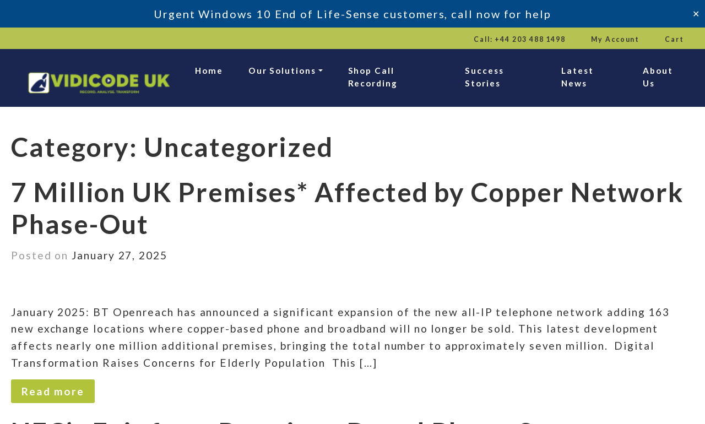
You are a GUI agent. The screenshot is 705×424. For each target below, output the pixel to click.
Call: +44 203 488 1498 (520, 39)
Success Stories (484, 77)
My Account (615, 39)
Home (209, 70)
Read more (52, 391)
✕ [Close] (695, 13)
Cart (674, 39)
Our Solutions (282, 70)
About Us (658, 77)
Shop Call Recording (373, 77)
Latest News (577, 77)
